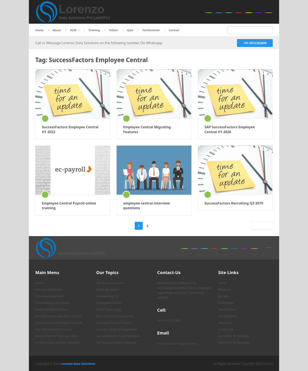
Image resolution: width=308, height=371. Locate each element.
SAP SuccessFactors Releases (116, 342)
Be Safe (223, 296)
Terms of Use (227, 309)
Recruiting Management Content (58, 316)
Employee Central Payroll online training (69, 205)
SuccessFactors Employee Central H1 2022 (70, 129)
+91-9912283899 (255, 43)
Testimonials (151, 30)
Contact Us (225, 329)
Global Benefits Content (52, 309)
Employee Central (108, 303)
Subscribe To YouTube (233, 336)
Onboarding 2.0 (107, 296)
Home (39, 30)
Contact (174, 30)
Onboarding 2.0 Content (52, 303)
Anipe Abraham (107, 290)
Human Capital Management (116, 329)
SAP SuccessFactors (49, 290)
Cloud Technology (108, 309)
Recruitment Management (114, 316)
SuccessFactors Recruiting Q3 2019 (233, 203)
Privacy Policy (227, 316)
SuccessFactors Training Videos (118, 336)
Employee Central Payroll (113, 323)
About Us (224, 290)
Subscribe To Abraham (234, 342)
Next (261, 226)
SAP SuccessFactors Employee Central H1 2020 (229, 129)
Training (94, 30)
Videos (113, 30)
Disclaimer (225, 323)
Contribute (225, 303)
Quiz (130, 30)
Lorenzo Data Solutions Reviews (57, 342)
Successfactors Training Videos (56, 336)
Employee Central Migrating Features (147, 129)
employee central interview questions (146, 205)
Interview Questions (49, 296)
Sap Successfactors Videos (53, 329)
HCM (73, 30)
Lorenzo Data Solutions (78, 364)
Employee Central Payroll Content (58, 323)
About (57, 30)
